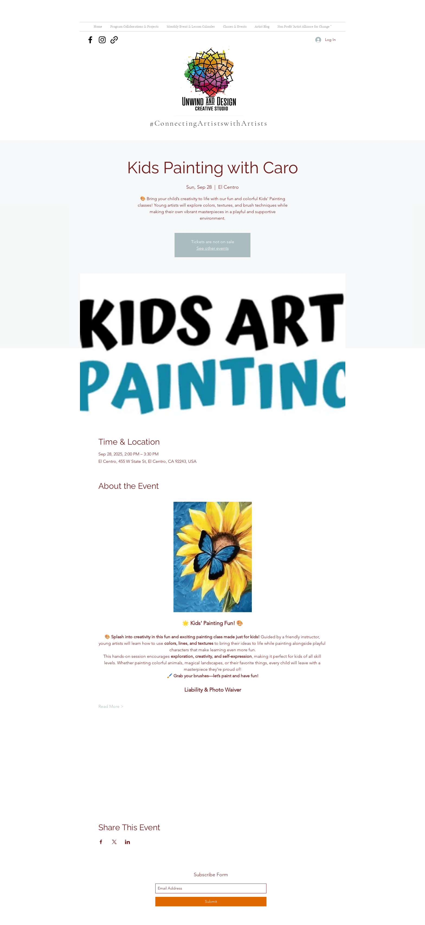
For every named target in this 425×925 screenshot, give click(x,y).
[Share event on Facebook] (101, 842)
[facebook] (90, 39)
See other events (213, 248)
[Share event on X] (114, 842)
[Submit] (210, 901)
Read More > (111, 706)
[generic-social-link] (114, 39)
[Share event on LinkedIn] (127, 842)
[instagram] (102, 39)
